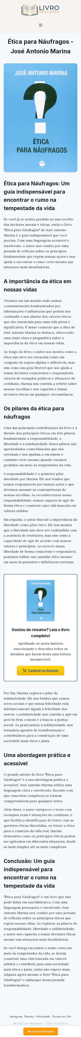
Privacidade (43, 1016)
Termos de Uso (61, 1016)
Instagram (16, 1016)
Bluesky (29, 1016)
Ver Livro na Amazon (40, 1031)
